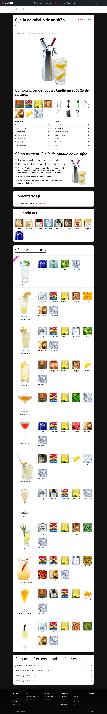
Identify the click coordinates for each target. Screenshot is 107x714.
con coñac (33, 26)
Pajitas (57, 138)
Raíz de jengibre (20, 138)
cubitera (44, 26)
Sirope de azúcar (20, 128)
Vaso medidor (59, 128)
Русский (76, 702)
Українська (77, 699)
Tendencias (37, 3)
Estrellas (28, 702)
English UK (64, 696)
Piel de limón (19, 142)
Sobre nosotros (49, 696)
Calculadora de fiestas (32, 696)
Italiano (76, 704)
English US (64, 704)
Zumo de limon (20, 132)
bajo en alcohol (19, 26)
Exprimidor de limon (61, 132)
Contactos (47, 699)
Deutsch (63, 699)
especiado (27, 26)
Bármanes (48, 3)
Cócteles (57, 3)
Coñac (20, 125)
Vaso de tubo (59, 125)
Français (76, 696)
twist (39, 26)
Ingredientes (67, 3)
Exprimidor (58, 142)
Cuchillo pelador (60, 135)
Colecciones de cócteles (32, 699)
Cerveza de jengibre (21, 135)
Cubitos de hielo (20, 145)
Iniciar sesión (100, 3)
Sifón (56, 145)
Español (63, 702)
